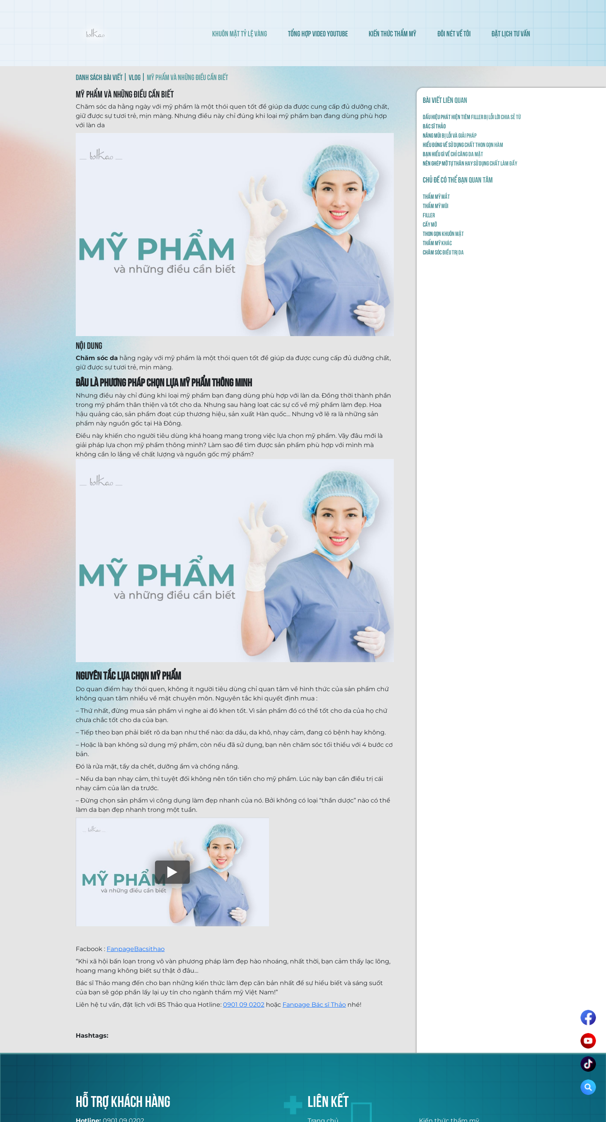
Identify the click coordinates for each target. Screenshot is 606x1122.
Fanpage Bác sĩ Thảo (314, 1004)
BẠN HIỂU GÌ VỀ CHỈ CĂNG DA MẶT (453, 153)
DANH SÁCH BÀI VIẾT (99, 77)
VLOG (135, 77)
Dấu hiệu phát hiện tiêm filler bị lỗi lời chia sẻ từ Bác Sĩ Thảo (472, 121)
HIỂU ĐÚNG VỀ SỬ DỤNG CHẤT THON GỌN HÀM (463, 144)
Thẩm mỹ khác (437, 242)
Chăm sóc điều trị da (443, 252)
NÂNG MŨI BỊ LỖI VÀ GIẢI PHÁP (450, 135)
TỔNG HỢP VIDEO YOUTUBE (318, 33)
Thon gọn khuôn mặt (443, 233)
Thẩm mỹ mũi (435, 205)
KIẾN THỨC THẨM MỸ (392, 33)
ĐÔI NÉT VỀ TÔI (454, 33)
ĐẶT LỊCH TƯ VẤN (511, 33)
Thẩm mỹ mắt (436, 196)
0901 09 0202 (243, 1004)
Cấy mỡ (430, 224)
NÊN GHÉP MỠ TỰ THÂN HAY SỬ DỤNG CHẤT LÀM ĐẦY (470, 163)
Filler (429, 215)
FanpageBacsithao (136, 949)
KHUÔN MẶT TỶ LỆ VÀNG (239, 33)
